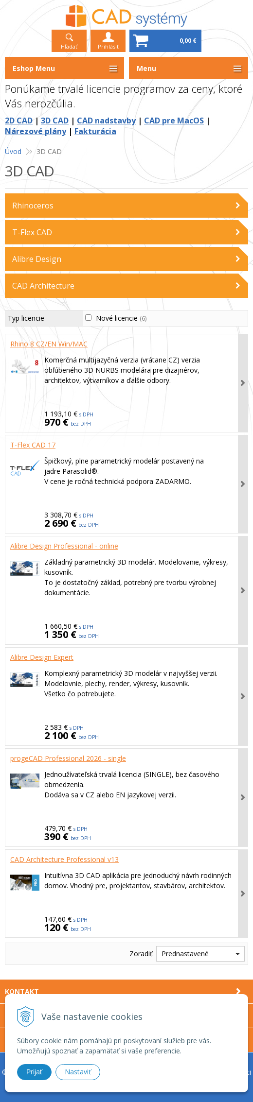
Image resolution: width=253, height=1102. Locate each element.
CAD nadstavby (106, 120)
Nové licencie (121, 318)
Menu (146, 68)
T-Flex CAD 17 (32, 444)
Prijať (34, 1072)
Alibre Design (36, 259)
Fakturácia (95, 131)
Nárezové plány (35, 131)
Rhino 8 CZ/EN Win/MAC (49, 343)
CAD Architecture (43, 285)
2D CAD (19, 120)
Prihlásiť (108, 46)
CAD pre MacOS (174, 120)
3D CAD (55, 120)
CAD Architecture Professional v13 (64, 859)
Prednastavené (185, 953)
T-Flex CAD (32, 232)
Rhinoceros (33, 205)
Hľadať (69, 46)
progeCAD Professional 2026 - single (68, 758)
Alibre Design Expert (41, 657)
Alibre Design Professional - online (64, 546)
